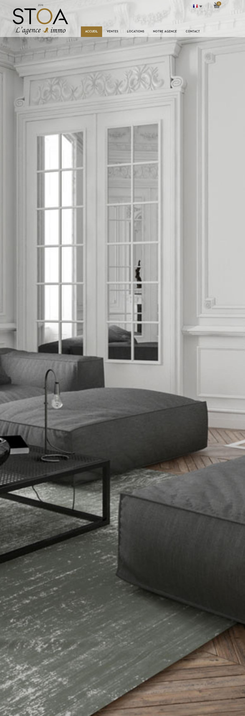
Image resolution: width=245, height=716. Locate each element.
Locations (135, 31)
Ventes (112, 31)
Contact (193, 31)
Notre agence (165, 31)
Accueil (91, 31)
